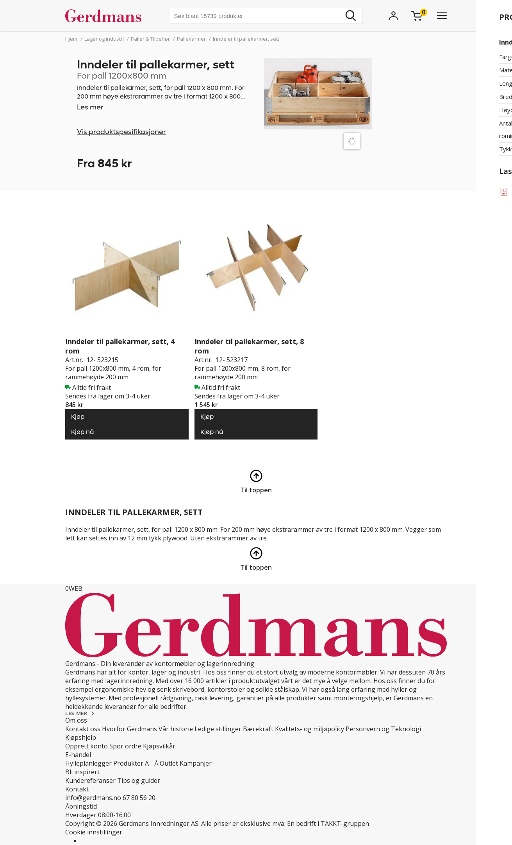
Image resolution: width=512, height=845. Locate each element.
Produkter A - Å (135, 763)
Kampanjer (196, 763)
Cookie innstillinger (93, 832)
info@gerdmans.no (93, 797)
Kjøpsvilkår (159, 746)
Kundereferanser (90, 780)
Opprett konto (86, 746)
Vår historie (176, 729)
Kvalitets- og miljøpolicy (309, 729)
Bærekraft (258, 729)
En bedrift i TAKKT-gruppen (328, 823)
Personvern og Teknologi (383, 729)
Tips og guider (138, 780)
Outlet (169, 763)
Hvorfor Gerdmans (129, 729)
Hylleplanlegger (88, 763)
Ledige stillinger (217, 729)
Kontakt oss (82, 729)
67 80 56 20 (139, 797)
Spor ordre (125, 746)
